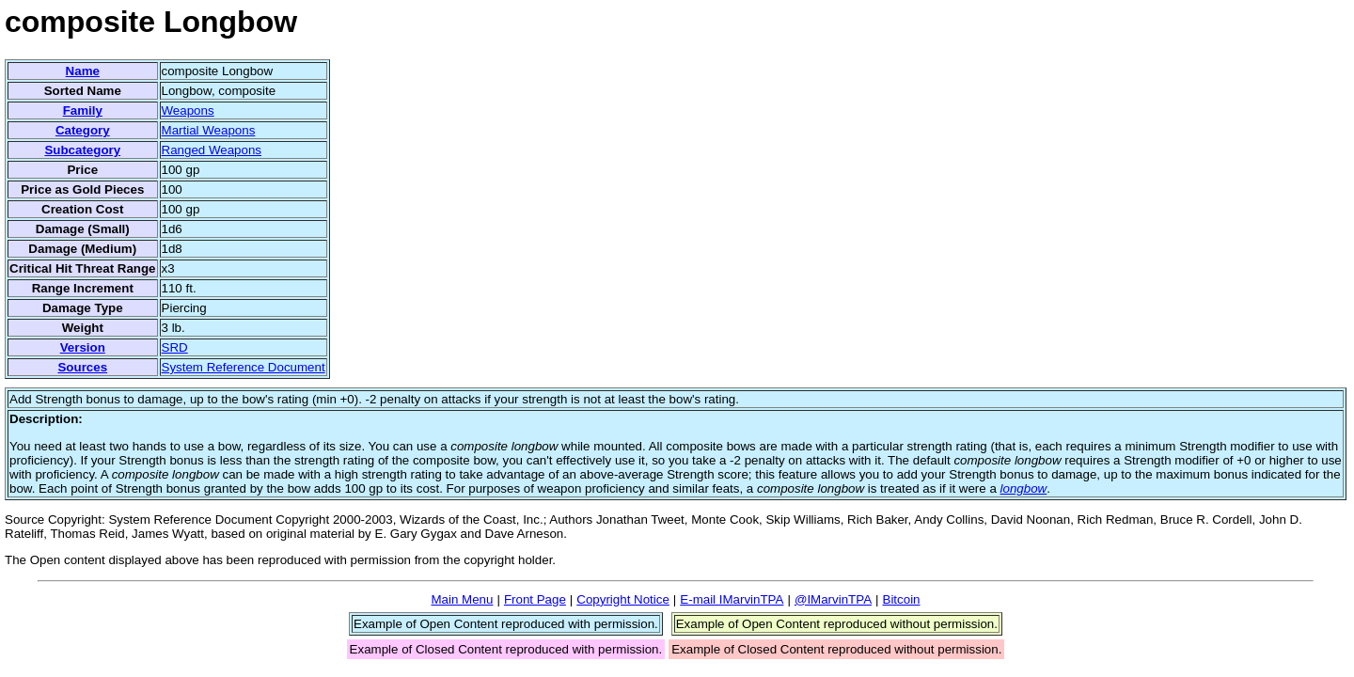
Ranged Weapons (211, 150)
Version (82, 347)
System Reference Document (243, 367)
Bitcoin (902, 599)
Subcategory (82, 150)
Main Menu (462, 599)
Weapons (188, 110)
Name (83, 71)
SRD (175, 347)
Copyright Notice (622, 599)
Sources (82, 367)
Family (82, 110)
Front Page (535, 599)
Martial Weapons (209, 130)
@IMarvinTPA (833, 599)
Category (82, 130)
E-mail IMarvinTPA (731, 599)
